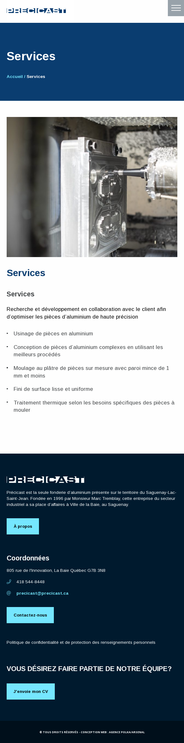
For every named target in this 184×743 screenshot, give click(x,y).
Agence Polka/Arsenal (127, 732)
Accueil (15, 76)
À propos (23, 526)
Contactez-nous (30, 615)
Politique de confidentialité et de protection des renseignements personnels (81, 642)
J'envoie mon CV (31, 691)
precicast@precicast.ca (37, 593)
